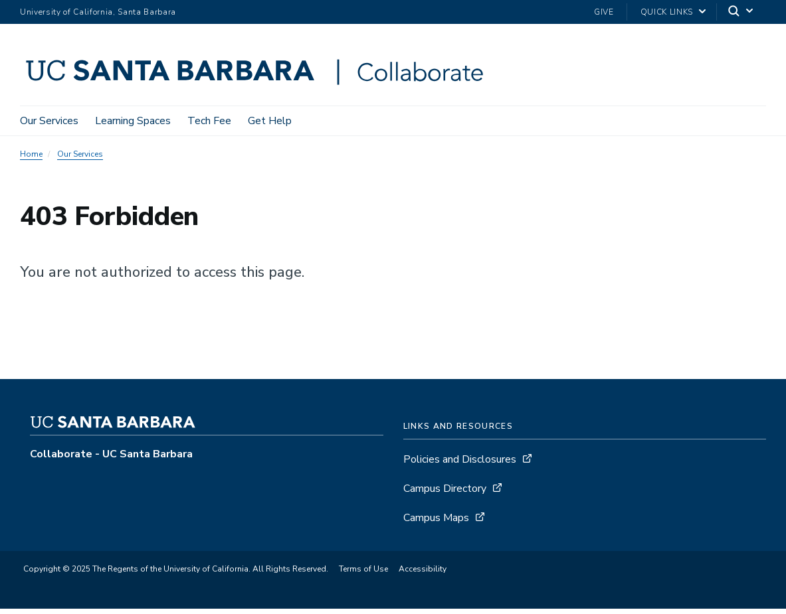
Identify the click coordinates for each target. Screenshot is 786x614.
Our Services (49, 121)
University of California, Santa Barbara (98, 12)
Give (604, 12)
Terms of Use (363, 569)
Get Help (270, 121)
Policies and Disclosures (459, 459)
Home (31, 154)
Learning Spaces (133, 121)
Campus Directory (444, 488)
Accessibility (422, 569)
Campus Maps (436, 517)
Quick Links (666, 12)
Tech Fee (209, 121)
